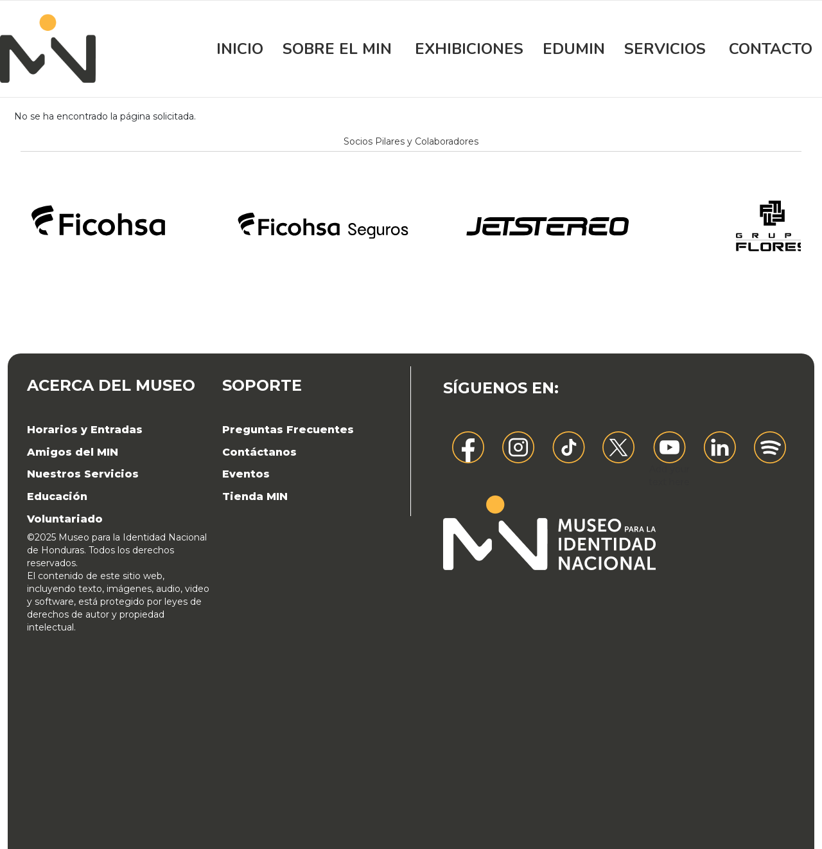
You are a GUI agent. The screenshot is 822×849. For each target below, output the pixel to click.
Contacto (770, 49)
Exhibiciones (469, 49)
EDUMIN (574, 49)
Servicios (665, 49)
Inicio (239, 49)
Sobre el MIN (337, 49)
